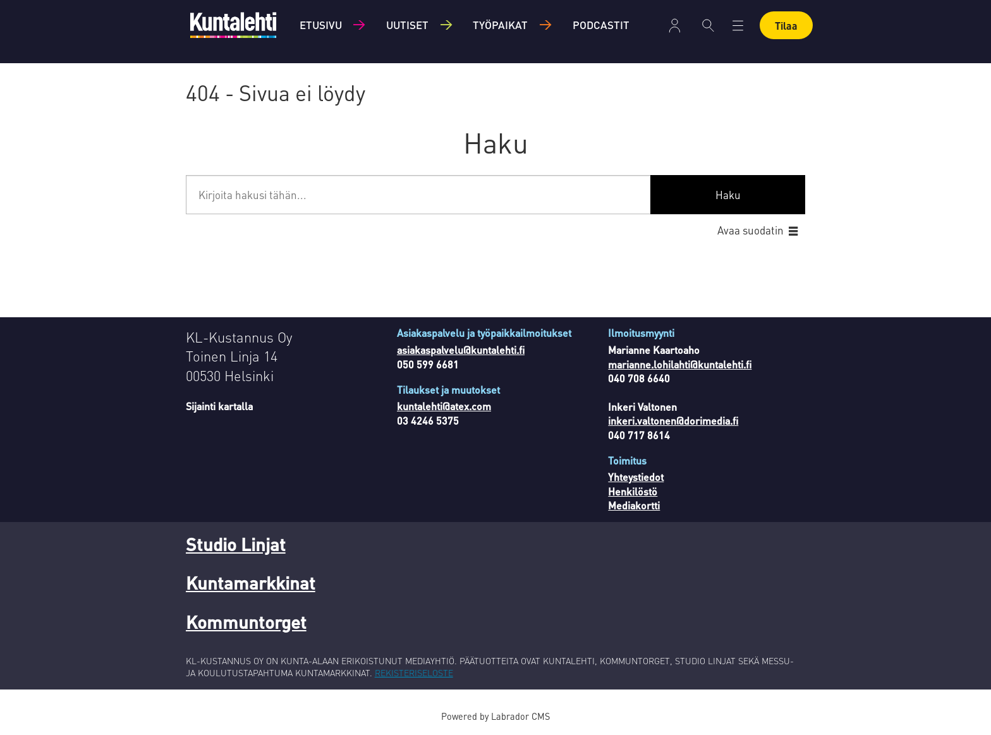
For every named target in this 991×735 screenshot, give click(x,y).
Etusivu (321, 25)
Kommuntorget (246, 621)
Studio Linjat (236, 544)
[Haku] (708, 25)
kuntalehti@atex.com (444, 406)
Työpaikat (500, 25)
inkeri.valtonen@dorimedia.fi (673, 420)
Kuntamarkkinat (250, 582)
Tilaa (786, 25)
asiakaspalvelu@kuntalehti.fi (461, 349)
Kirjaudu (675, 25)
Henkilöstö (632, 491)
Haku (728, 195)
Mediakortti (634, 505)
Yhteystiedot (636, 476)
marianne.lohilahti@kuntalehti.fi (679, 364)
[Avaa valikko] (738, 25)
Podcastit (601, 25)
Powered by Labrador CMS (495, 716)
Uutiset (407, 25)
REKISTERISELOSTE (414, 672)
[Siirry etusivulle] (233, 25)
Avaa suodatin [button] (750, 230)
